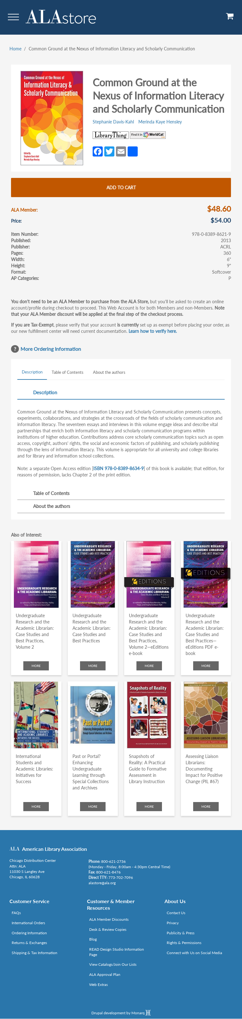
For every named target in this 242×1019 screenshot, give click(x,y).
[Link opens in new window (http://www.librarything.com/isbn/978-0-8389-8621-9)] (111, 135)
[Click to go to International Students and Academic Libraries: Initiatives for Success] (36, 715)
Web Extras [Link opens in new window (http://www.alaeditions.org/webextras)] (98, 984)
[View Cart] (230, 18)
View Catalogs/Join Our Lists (112, 964)
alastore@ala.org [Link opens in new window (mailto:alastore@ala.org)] (102, 882)
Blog (93, 939)
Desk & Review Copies (107, 929)
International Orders (28, 922)
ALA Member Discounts (109, 919)
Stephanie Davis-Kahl (113, 121)
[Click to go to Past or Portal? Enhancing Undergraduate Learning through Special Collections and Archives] (93, 715)
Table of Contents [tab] (68, 372)
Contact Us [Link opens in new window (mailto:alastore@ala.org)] (176, 912)
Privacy (173, 922)
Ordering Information (29, 933)
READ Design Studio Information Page (116, 952)
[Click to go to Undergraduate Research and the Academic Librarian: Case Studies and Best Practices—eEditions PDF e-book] (206, 574)
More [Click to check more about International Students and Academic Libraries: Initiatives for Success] (36, 806)
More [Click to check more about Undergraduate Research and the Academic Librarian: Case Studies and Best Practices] (92, 666)
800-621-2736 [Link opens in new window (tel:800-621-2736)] (113, 861)
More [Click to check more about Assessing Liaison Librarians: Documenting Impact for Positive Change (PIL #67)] (205, 806)
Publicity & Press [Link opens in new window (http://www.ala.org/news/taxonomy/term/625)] (180, 933)
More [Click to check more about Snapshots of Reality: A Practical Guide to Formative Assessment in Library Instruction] (149, 806)
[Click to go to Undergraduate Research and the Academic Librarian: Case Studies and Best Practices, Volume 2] (36, 574)
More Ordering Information (50, 349)
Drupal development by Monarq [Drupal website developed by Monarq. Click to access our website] (121, 1013)
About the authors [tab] (109, 372)
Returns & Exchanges (29, 942)
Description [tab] (32, 371)
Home (15, 48)
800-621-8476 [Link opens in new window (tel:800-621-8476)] (108, 872)
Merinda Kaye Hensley (160, 121)
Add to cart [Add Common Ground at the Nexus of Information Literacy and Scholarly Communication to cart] (121, 187)
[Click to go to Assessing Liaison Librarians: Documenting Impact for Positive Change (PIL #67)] (206, 715)
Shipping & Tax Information (34, 952)
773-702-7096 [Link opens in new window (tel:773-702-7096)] (120, 877)
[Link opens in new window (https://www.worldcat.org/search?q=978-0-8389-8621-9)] (148, 135)
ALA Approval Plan (104, 974)
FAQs (16, 912)
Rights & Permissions (184, 942)
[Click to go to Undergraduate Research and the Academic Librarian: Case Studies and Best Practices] (93, 574)
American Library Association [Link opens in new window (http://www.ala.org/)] (54, 849)
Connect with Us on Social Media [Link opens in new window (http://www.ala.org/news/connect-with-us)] (194, 952)
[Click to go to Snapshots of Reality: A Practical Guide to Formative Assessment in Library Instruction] (149, 715)
